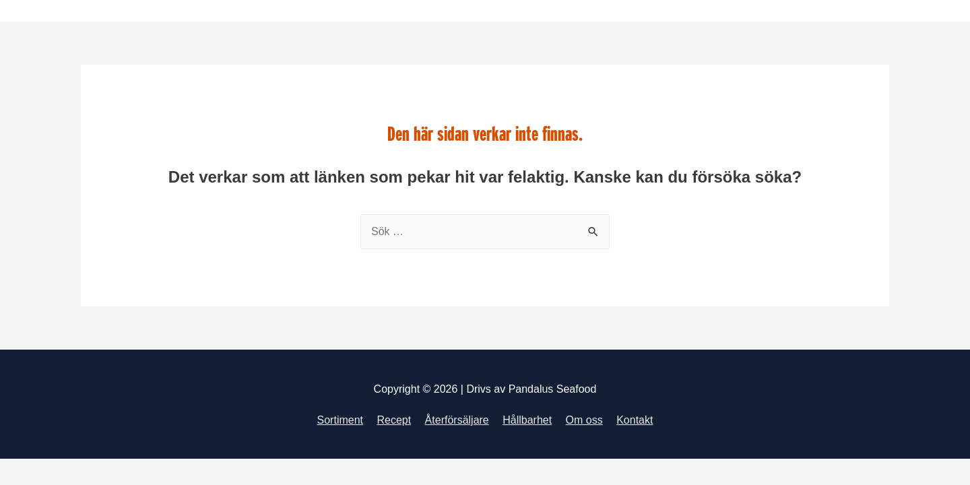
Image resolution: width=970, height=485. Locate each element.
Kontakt (634, 420)
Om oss (584, 420)
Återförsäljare (457, 420)
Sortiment (340, 420)
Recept (394, 420)
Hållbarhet (527, 420)
